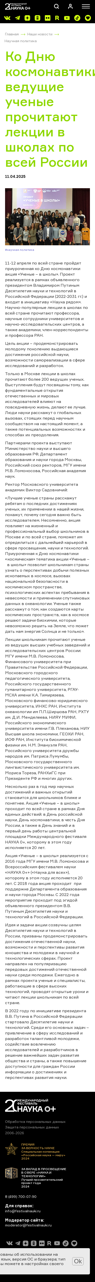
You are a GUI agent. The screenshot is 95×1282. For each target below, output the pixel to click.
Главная (12, 34)
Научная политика (21, 41)
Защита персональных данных (32, 1127)
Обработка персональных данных (35, 1121)
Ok (78, 1261)
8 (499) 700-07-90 (20, 1196)
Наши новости (39, 34)
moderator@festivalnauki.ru (28, 1225)
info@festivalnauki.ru (23, 1211)
